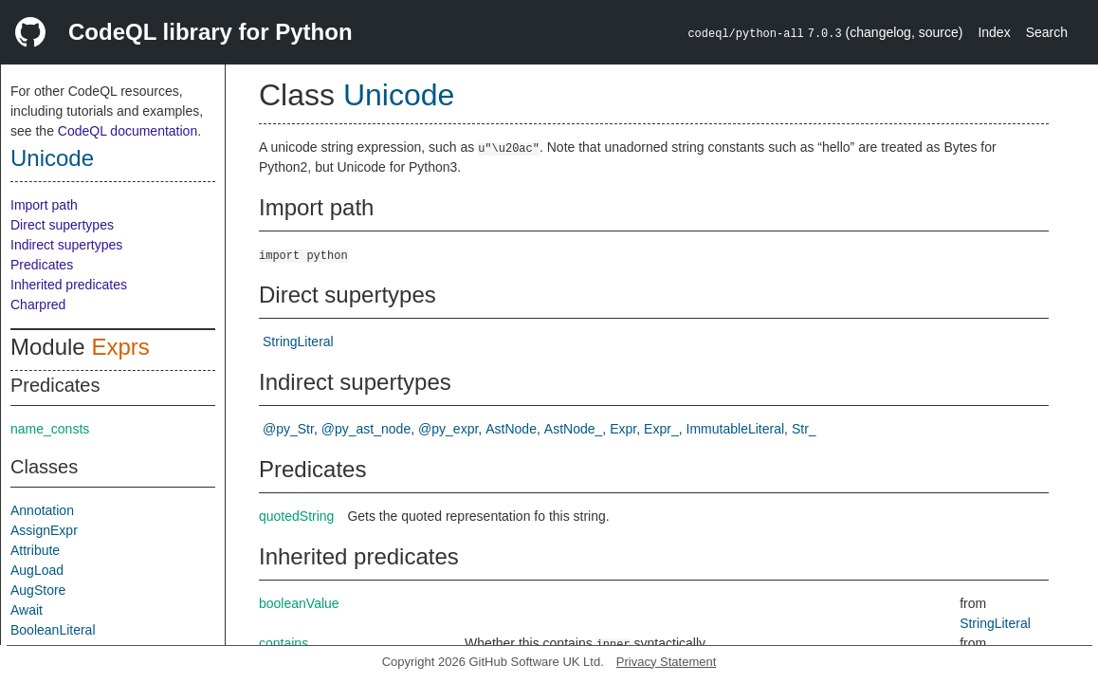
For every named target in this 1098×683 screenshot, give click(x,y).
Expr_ (661, 428)
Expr (623, 428)
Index (994, 32)
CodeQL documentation (127, 130)
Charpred (37, 304)
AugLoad (37, 570)
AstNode (511, 428)
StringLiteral (298, 341)
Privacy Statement (666, 662)
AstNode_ (573, 428)
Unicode (52, 158)
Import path (44, 204)
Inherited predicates (68, 284)
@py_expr (448, 428)
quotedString (296, 516)
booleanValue (299, 603)
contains (283, 643)
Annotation (42, 510)
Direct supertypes (62, 224)
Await (26, 610)
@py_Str (288, 428)
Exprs (120, 347)
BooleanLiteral (53, 629)
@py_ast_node (366, 428)
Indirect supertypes (66, 244)
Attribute (35, 550)
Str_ (804, 428)
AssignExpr (44, 530)
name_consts (49, 428)
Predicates (41, 264)
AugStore (37, 590)
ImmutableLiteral (735, 428)
